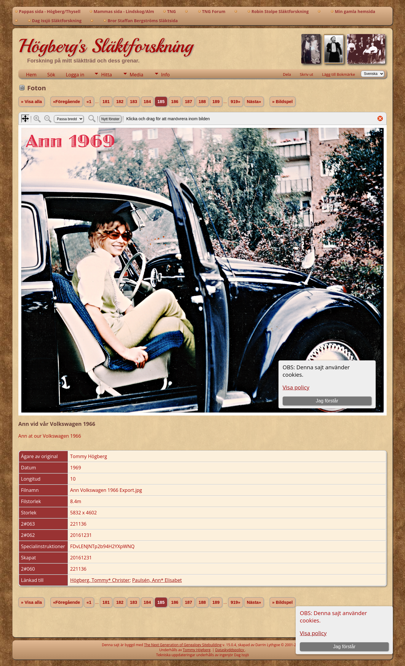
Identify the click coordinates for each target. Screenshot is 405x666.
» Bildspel (282, 101)
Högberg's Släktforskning (105, 46)
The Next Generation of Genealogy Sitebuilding (183, 644)
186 (174, 101)
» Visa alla (31, 101)
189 (216, 101)
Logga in (75, 74)
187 (188, 101)
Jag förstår (344, 646)
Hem (31, 74)
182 (119, 101)
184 (147, 101)
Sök (51, 74)
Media (136, 74)
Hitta (106, 74)
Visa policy (313, 633)
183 (133, 101)
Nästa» (254, 101)
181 (106, 101)
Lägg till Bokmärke (338, 74)
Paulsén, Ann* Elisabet (157, 580)
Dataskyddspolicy (230, 649)
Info (165, 74)
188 (202, 101)
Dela (287, 74)
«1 (89, 101)
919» (236, 101)
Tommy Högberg (196, 649)
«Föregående (66, 101)
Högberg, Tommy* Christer (100, 580)
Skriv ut (306, 74)
